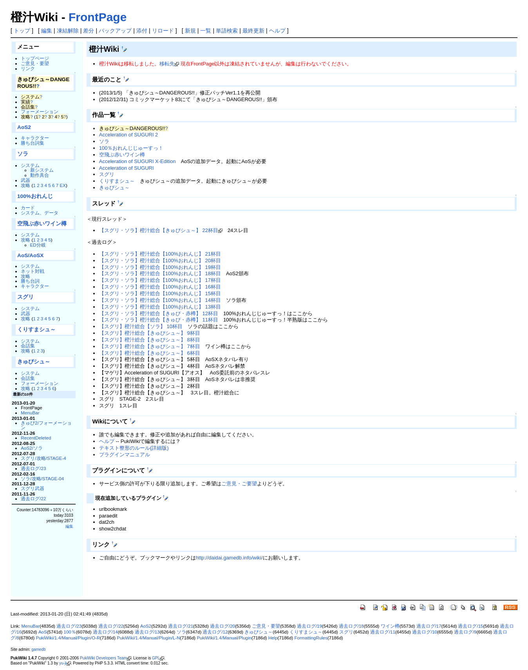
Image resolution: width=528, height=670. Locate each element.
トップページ (35, 58)
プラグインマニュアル (124, 455)
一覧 (205, 30)
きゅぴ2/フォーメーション (46, 425)
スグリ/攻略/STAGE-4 (43, 458)
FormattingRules (310, 638)
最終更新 (253, 30)
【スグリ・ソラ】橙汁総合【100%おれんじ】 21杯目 (160, 254)
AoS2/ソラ (32, 447)
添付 (141, 30)
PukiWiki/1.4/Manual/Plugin (224, 638)
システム (30, 165)
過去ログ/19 (309, 626)
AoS (42, 632)
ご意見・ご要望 (239, 484)
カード (28, 207)
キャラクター (35, 137)
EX (63, 185)
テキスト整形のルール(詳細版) (134, 448)
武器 (25, 180)
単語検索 (227, 30)
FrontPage (98, 17)
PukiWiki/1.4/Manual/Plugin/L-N (148, 638)
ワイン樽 (390, 626)
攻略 (25, 185)
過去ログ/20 (222, 626)
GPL (156, 658)
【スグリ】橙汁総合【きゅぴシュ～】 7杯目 (149, 346)
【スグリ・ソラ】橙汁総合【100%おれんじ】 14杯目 (160, 300)
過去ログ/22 (33, 498)
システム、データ (39, 212)
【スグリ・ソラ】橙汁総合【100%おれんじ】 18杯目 (160, 273)
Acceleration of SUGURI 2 (128, 135)
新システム (42, 169)
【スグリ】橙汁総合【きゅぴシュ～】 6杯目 (149, 353)
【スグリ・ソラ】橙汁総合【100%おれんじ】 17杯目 (160, 280)
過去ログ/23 (33, 468)
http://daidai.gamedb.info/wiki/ (229, 558)
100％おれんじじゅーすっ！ (131, 148)
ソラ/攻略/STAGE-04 (42, 478)
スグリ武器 (32, 488)
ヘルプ (277, 30)
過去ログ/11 (382, 632)
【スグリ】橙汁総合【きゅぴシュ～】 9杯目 (149, 333)
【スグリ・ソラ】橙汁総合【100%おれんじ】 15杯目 (160, 293)
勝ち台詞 (30, 280)
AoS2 (24, 127)
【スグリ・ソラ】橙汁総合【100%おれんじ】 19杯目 (160, 267)
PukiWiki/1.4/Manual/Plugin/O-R (68, 638)
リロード (163, 30)
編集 (46, 30)
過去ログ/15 (470, 626)
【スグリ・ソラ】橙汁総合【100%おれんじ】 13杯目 (160, 307)
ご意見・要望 (35, 63)
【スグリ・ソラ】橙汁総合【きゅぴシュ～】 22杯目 (158, 230)
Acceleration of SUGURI (126, 168)
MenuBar (30, 412)
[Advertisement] (178, 583)
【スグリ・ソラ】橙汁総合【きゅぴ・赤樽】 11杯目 (158, 320)
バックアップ (115, 30)
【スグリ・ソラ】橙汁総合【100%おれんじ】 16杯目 (160, 287)
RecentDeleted (36, 437)
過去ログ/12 (215, 632)
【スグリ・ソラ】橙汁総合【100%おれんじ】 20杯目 (160, 260)
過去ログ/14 (105, 632)
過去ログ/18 (351, 626)
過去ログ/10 (424, 632)
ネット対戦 (32, 271)
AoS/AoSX (30, 255)
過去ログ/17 (428, 626)
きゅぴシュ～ (33, 362)
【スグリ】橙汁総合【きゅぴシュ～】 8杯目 (149, 340)
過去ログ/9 (465, 632)
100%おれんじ (35, 196)
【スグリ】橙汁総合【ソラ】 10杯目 (141, 326)
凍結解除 (68, 30)
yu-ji (62, 663)
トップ (22, 30)
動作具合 (39, 175)
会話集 (28, 345)
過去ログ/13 (147, 632)
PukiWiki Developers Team (103, 658)
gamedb (38, 649)
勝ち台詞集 (32, 142)
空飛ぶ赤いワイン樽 (42, 224)
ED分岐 (38, 244)
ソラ (22, 154)
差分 (88, 30)
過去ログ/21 (180, 626)
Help (273, 638)
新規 (190, 30)
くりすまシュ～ (36, 329)
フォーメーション (39, 111)
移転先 (167, 64)
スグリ (25, 297)
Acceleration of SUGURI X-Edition (137, 161)
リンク (28, 68)
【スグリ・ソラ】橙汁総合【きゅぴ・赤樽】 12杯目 (158, 313)
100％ (70, 632)
